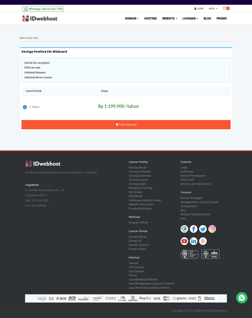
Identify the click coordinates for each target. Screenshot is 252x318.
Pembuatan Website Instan (145, 200)
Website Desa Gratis (141, 204)
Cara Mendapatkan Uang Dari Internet (151, 283)
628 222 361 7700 (42, 8)
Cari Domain (136, 271)
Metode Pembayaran (193, 175)
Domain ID (135, 240)
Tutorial (133, 263)
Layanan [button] (190, 18)
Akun (213, 8)
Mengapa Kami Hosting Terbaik (200, 202)
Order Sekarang (126, 124)
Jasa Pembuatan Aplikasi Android (149, 287)
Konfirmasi (187, 171)
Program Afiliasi (138, 222)
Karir (183, 218)
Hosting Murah (138, 167)
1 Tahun (31, 107)
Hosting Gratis (137, 184)
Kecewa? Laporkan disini (196, 214)
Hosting (150, 18)
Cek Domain (136, 267)
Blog (207, 18)
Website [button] (169, 18)
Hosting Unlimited (140, 175)
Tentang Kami (189, 206)
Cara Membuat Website (143, 279)
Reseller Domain (139, 245)
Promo (222, 18)
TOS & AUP (187, 179)
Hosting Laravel (138, 179)
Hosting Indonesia (140, 171)
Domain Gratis (137, 249)
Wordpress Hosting (140, 188)
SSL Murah (135, 192)
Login (198, 8)
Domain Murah (138, 236)
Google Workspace (140, 208)
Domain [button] (132, 18)
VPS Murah (135, 196)
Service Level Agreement (196, 184)
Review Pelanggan (191, 198)
